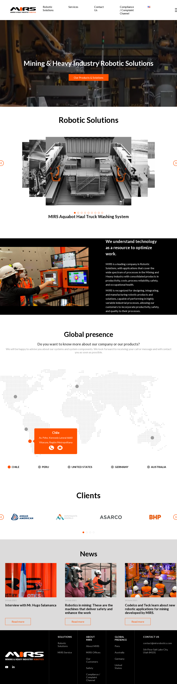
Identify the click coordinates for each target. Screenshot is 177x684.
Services (73, 6)
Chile (15, 466)
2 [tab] (87, 532)
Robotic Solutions (48, 8)
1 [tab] (83, 532)
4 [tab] (93, 532)
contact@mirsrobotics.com (157, 643)
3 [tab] (90, 532)
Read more (18, 621)
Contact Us (99, 8)
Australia (158, 466)
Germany (121, 466)
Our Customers (92, 660)
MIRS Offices (93, 652)
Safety (89, 668)
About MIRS (92, 646)
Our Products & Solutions (88, 77)
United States (82, 466)
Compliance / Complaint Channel (127, 10)
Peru (45, 466)
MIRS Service (65, 652)
